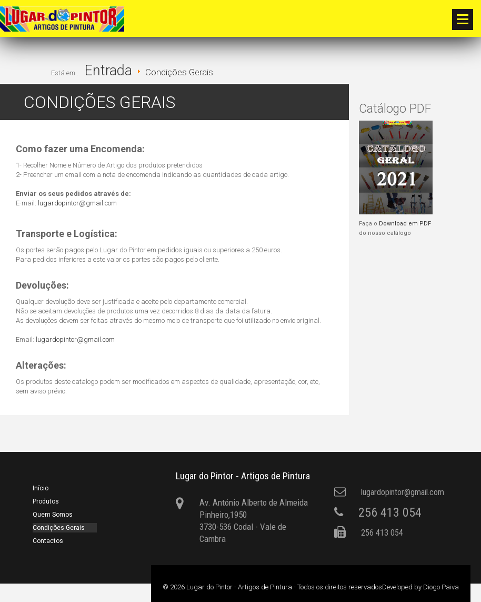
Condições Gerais (59, 527)
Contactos (48, 541)
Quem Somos (53, 514)
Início (40, 488)
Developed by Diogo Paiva (420, 587)
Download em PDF (405, 223)
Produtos (46, 501)
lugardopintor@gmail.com (77, 203)
